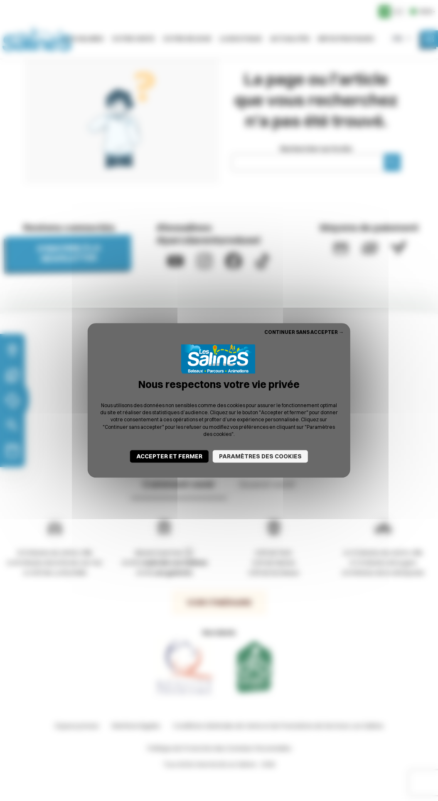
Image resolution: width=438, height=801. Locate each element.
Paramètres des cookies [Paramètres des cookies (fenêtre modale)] (260, 456)
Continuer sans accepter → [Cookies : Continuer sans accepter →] (304, 332)
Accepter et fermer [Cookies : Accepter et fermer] (169, 456)
